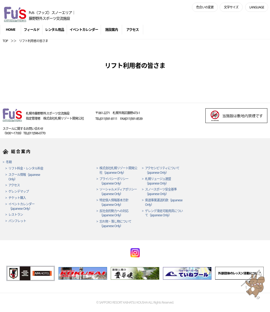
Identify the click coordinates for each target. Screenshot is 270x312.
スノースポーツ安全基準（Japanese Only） (161, 191)
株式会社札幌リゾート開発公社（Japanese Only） (118, 170)
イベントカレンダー (84, 29)
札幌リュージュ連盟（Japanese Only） (158, 181)
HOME (10, 29)
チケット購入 (17, 198)
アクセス (132, 29)
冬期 (9, 162)
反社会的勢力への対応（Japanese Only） (113, 213)
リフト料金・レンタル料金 (25, 168)
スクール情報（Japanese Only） (24, 177)
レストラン (15, 215)
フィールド (32, 29)
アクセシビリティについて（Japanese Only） (162, 170)
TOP (5, 41)
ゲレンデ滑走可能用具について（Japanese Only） (164, 213)
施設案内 (111, 29)
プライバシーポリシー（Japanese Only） (113, 181)
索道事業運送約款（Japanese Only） (163, 202)
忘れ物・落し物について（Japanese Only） (115, 223)
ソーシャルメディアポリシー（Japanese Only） (118, 191)
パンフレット (17, 221)
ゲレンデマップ (18, 192)
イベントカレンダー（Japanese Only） (21, 206)
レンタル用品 (54, 29)
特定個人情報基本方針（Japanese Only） (113, 202)
